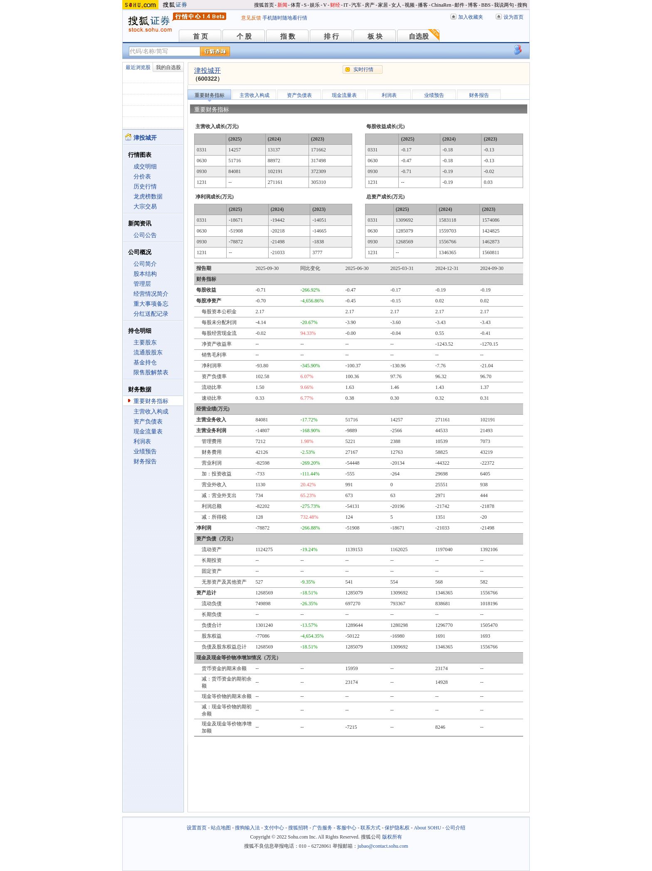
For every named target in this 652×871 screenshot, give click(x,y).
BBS (486, 5)
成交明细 (145, 166)
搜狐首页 (264, 5)
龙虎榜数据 (148, 196)
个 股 (244, 36)
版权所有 (392, 837)
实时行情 (363, 69)
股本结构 (145, 274)
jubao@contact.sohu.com (383, 846)
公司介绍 (455, 828)
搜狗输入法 (247, 828)
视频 (410, 5)
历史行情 (145, 186)
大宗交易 (145, 206)
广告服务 (322, 828)
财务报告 (145, 461)
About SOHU (427, 828)
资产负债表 (148, 421)
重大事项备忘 (150, 304)
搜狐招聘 (298, 828)
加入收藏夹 (470, 17)
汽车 (356, 5)
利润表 (142, 441)
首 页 (200, 36)
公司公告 (145, 235)
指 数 (287, 36)
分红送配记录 (150, 314)
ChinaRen (441, 5)
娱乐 (315, 5)
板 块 (375, 36)
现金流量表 (148, 431)
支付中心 (274, 828)
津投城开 (207, 70)
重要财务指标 (150, 401)
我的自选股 (168, 67)
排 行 (331, 36)
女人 (396, 5)
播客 (423, 5)
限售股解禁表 (150, 372)
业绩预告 (145, 451)
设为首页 (514, 17)
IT (345, 5)
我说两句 (504, 5)
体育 (296, 5)
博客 (473, 5)
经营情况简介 (150, 294)
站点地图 (221, 828)
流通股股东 (148, 352)
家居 (383, 5)
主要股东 (145, 342)
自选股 (419, 36)
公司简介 (145, 264)
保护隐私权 (397, 828)
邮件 (459, 5)
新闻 (282, 5)
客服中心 (346, 828)
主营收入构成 (150, 411)
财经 (335, 5)
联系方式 (370, 828)
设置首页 (197, 828)
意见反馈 (251, 18)
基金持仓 (145, 362)
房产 (370, 5)
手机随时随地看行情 (284, 18)
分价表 (142, 176)
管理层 (142, 284)
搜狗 (522, 5)
